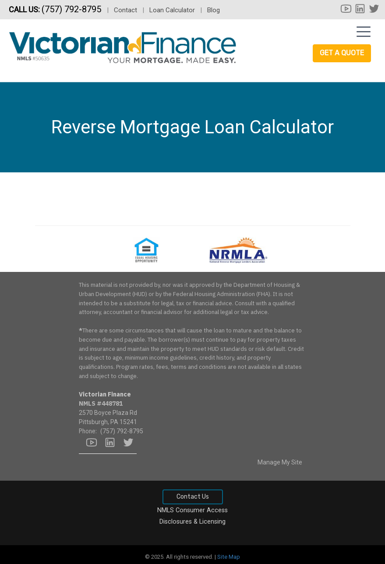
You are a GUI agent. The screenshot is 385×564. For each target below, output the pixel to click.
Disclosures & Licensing (192, 521)
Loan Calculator (172, 10)
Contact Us (193, 496)
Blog (213, 10)
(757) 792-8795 (72, 9)
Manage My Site (280, 462)
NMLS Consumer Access (192, 510)
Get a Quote (342, 53)
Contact (125, 10)
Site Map (228, 556)
